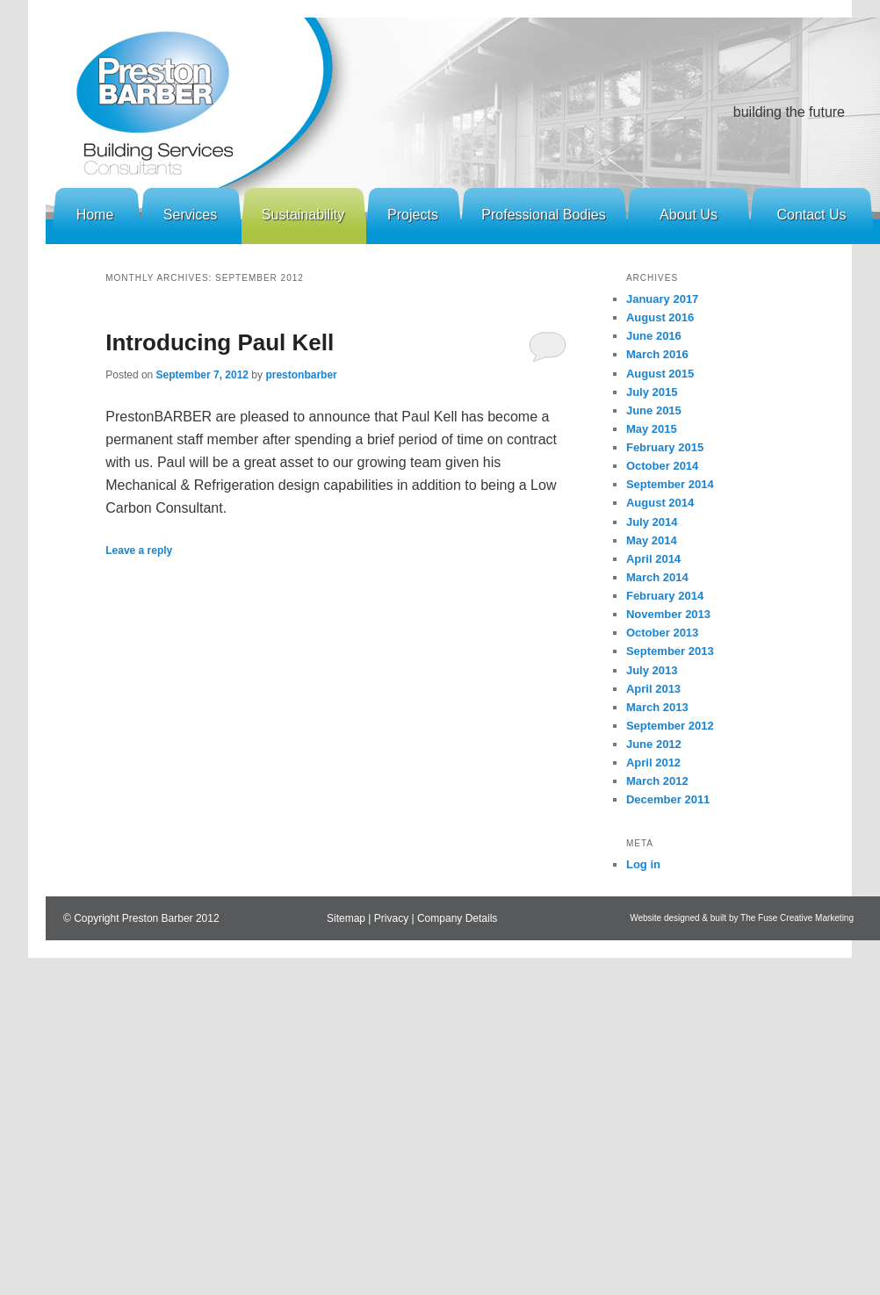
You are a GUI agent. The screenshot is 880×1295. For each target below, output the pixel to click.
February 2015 (664, 447)
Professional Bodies (543, 214)
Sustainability (303, 214)
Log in (643, 864)
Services (190, 214)
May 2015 (651, 428)
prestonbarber (300, 375)
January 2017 (662, 299)
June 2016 (654, 335)
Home (95, 214)
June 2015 (654, 410)
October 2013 (662, 632)
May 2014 (651, 540)
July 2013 (652, 670)
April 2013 (653, 688)
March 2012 (657, 781)
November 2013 (668, 614)
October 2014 (662, 465)
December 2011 (668, 799)
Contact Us (811, 214)
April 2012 (653, 762)
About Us (689, 214)
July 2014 (652, 522)
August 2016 (660, 317)
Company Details (457, 918)
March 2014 (657, 577)
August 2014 (660, 502)
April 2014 (653, 558)
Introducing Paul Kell (219, 342)
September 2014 (670, 484)
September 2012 (670, 725)
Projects (412, 214)
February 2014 (664, 595)
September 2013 (670, 651)
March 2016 (657, 354)
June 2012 (654, 744)
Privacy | (395, 918)
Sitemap (346, 918)
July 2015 (652, 392)
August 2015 (660, 373)
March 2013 (657, 707)
